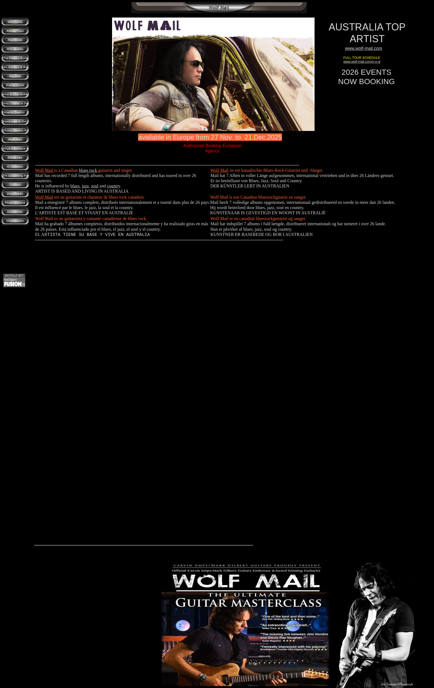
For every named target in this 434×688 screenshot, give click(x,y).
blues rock (88, 170)
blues (75, 186)
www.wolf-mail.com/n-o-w (361, 62)
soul (94, 186)
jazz (85, 186)
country (113, 186)
